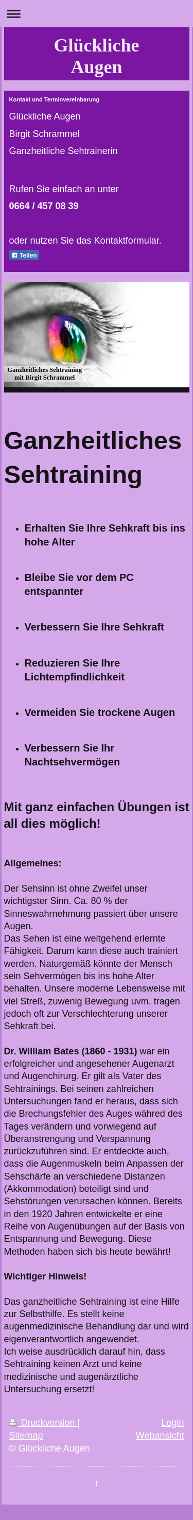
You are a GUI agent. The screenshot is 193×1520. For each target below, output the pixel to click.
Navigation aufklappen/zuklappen (96, 14)
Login (172, 1422)
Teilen (24, 255)
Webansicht (160, 1435)
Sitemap (26, 1435)
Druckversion (43, 1422)
